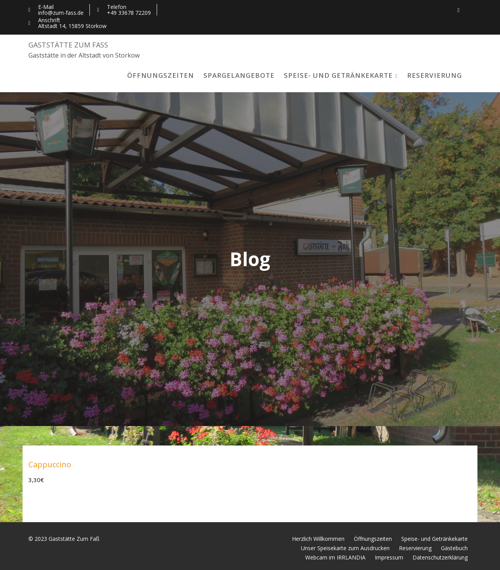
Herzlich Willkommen (318, 538)
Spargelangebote (238, 75)
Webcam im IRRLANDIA (335, 557)
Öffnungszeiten (160, 75)
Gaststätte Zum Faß (68, 44)
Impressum (389, 557)
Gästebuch (454, 548)
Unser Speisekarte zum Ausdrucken (345, 548)
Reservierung (434, 75)
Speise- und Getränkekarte (338, 75)
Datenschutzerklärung (440, 557)
